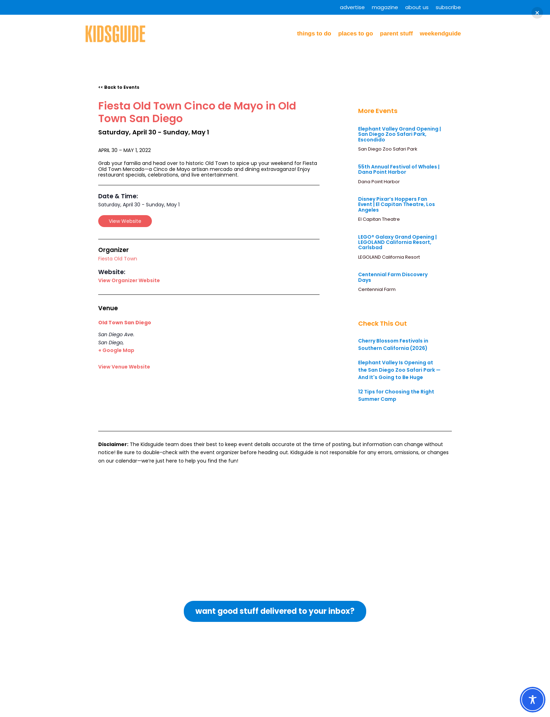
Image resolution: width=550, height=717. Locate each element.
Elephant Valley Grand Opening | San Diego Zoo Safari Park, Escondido (399, 134)
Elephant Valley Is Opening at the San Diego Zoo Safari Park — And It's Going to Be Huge (399, 370)
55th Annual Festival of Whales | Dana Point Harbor (399, 169)
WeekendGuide (440, 33)
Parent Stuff (396, 33)
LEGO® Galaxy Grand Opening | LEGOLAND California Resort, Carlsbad (397, 242)
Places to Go (355, 33)
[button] (537, 13)
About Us (417, 7)
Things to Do (314, 33)
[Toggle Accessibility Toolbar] (533, 700)
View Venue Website (124, 366)
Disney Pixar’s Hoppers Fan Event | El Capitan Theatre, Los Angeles (396, 204)
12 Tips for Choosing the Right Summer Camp (396, 395)
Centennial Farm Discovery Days (393, 277)
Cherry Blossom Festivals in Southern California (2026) (393, 344)
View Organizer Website (129, 280)
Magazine (385, 7)
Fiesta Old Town (117, 258)
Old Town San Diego (124, 322)
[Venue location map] (229, 344)
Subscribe (448, 7)
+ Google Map (116, 350)
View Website (125, 221)
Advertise (352, 7)
